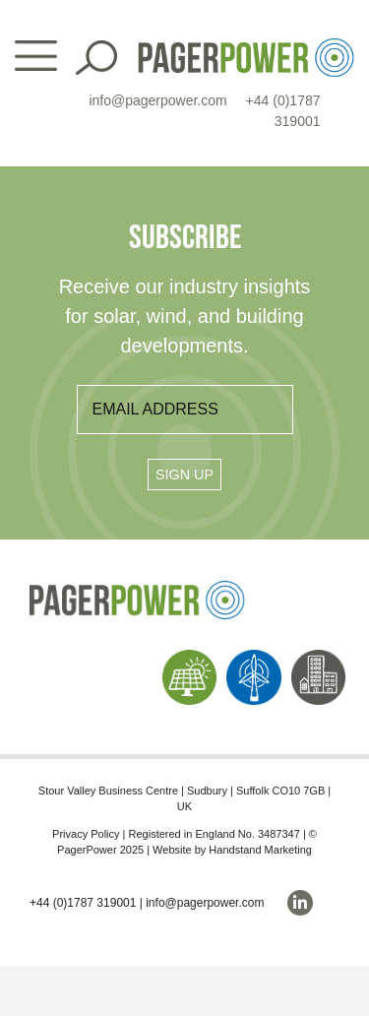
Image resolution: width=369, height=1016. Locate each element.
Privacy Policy (85, 834)
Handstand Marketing (260, 850)
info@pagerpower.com (157, 100)
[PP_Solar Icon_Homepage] (189, 657)
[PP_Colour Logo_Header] (246, 45)
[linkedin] (300, 903)
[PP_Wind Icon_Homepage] (253, 657)
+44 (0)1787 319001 (83, 903)
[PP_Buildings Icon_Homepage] (318, 657)
